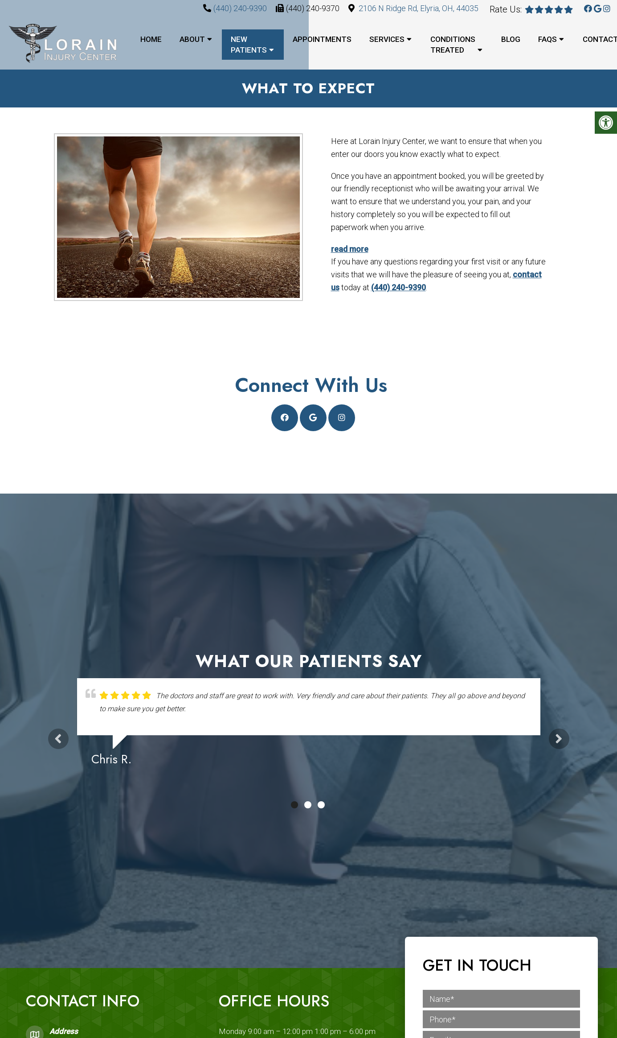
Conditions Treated (452, 44)
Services (387, 39)
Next (559, 739)
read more (347, 249)
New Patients (249, 44)
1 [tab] (294, 805)
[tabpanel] (308, 726)
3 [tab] (321, 805)
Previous (58, 739)
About (192, 39)
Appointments (322, 39)
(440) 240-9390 (240, 8)
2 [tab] (307, 805)
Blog (510, 39)
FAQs (547, 39)
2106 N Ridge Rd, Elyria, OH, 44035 (418, 8)
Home (151, 39)
